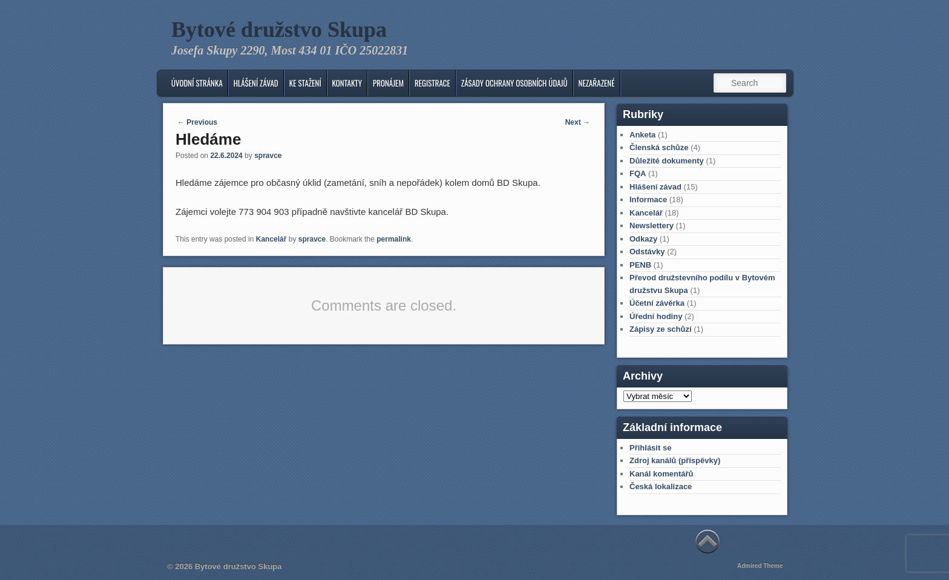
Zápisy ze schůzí (660, 329)
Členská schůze (659, 147)
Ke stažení (305, 83)
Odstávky (647, 251)
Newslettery (651, 225)
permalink (393, 239)
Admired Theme (760, 565)
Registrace (432, 83)
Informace (648, 199)
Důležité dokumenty (666, 160)
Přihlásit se (650, 447)
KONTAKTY (347, 83)
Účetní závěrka (657, 303)
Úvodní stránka (197, 83)
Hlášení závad (256, 83)
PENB (640, 264)
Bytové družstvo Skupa (279, 30)
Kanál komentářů (661, 473)
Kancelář (271, 239)
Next (577, 122)
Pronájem (388, 83)
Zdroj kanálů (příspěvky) (674, 460)
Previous (197, 122)
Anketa (642, 134)
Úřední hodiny (655, 316)
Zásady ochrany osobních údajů (514, 83)
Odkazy (643, 238)
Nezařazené (597, 83)
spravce (267, 155)
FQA (637, 173)
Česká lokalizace (660, 486)
